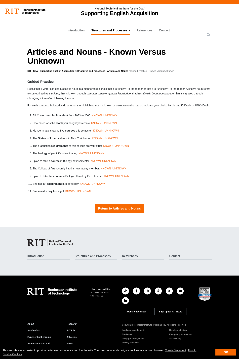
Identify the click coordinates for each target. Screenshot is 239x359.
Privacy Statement (130, 343)
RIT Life (71, 330)
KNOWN (97, 115)
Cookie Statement (175, 350)
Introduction (76, 30)
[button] (208, 35)
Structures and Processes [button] (109, 30)
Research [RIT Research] (72, 324)
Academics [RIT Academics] (33, 330)
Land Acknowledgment (133, 330)
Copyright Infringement (133, 338)
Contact (164, 30)
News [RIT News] (70, 343)
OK (226, 352)
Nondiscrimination (178, 330)
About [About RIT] (30, 324)
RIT (29, 71)
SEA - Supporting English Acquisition (53, 71)
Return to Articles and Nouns (119, 208)
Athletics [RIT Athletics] (72, 337)
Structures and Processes (91, 71)
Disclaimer (127, 334)
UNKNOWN (110, 115)
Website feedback (136, 311)
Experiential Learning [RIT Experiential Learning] (39, 337)
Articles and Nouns (117, 71)
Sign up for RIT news (170, 311)
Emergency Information (180, 334)
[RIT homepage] (25, 11)
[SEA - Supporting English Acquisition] (50, 242)
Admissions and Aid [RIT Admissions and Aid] (38, 343)
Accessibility (175, 338)
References (144, 30)
